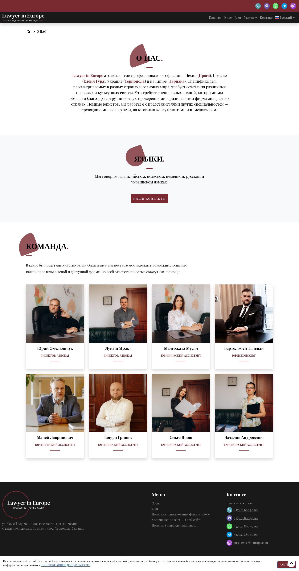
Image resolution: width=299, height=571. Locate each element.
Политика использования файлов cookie (181, 514)
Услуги (249, 17)
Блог (238, 17)
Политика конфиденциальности (175, 525)
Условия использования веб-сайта (176, 520)
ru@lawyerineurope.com (247, 543)
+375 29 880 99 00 (242, 510)
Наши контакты (149, 198)
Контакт (266, 17)
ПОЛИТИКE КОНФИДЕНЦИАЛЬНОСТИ (65, 565)
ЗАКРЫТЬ (286, 565)
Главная (215, 17)
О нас (228, 17)
